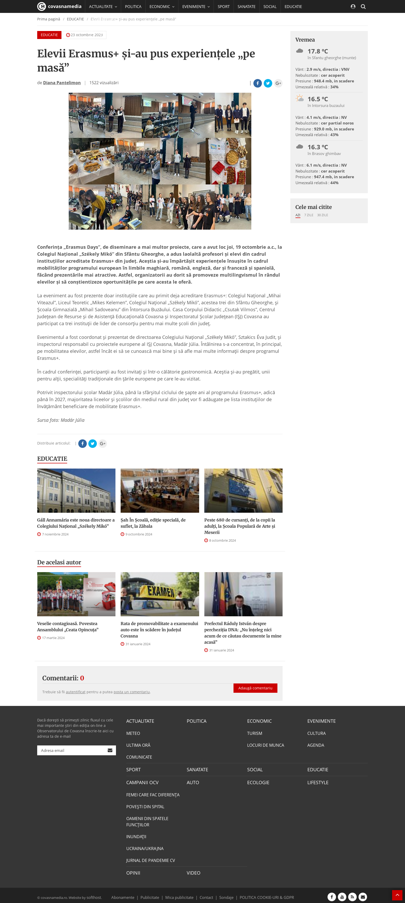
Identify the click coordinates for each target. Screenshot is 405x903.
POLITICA (133, 6)
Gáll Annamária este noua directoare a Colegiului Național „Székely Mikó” (76, 523)
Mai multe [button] (100, 32)
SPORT (224, 6)
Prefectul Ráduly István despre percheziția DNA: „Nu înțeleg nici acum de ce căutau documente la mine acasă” (243, 633)
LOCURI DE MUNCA (265, 744)
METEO (133, 732)
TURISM (254, 732)
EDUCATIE (293, 6)
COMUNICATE (139, 756)
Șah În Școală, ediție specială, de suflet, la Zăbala (153, 523)
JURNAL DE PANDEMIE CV (150, 858)
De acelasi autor (59, 562)
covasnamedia (59, 6)
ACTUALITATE (138, 720)
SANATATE (246, 6)
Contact (206, 893)
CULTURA (316, 732)
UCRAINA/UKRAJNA (144, 846)
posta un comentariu (132, 691)
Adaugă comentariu (255, 682)
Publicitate (156, 893)
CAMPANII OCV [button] (105, 19)
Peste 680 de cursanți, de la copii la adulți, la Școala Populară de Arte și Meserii (239, 526)
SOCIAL (270, 6)
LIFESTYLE (316, 780)
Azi (297, 215)
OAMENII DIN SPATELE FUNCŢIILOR (147, 819)
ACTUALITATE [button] (103, 6)
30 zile (322, 215)
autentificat (75, 691)
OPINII (132, 870)
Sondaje (225, 893)
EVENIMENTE (319, 720)
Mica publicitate (182, 893)
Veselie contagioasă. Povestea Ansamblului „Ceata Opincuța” (67, 626)
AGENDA (315, 744)
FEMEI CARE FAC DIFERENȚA (153, 792)
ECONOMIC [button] (162, 6)
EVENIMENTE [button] (196, 6)
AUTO (192, 780)
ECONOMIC (258, 720)
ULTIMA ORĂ (138, 744)
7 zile (308, 215)
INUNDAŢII (136, 834)
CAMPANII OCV (140, 780)
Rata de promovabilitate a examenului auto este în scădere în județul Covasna (159, 630)
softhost (93, 893)
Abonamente (132, 893)
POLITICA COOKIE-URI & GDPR (260, 893)
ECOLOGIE (257, 780)
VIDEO (193, 870)
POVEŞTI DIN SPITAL (145, 804)
